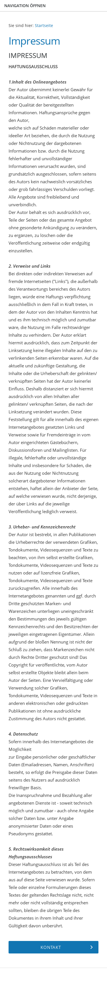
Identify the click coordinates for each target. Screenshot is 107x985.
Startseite (44, 25)
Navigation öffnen (25, 5)
